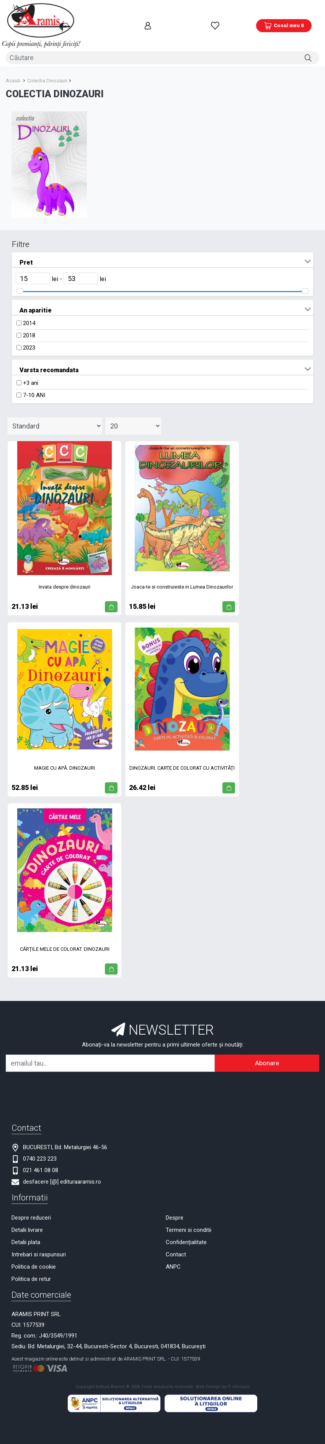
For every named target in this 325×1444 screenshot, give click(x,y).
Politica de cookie (33, 1248)
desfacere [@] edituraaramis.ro (62, 1163)
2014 (29, 304)
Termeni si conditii (188, 1211)
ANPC (173, 1248)
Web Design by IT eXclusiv (223, 1368)
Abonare (267, 1044)
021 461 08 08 (40, 1151)
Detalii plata (25, 1223)
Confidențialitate (186, 1223)
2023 (29, 329)
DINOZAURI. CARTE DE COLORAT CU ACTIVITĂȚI (182, 749)
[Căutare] (308, 41)
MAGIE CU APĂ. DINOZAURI (64, 749)
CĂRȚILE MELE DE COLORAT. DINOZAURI (64, 930)
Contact (176, 1236)
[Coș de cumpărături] (284, 17)
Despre (174, 1199)
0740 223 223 (40, 1140)
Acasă (13, 62)
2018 (29, 317)
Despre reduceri (31, 1199)
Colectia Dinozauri (47, 62)
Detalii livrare (27, 1211)
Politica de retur (31, 1260)
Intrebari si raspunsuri (38, 1236)
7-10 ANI (34, 376)
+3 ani (30, 364)
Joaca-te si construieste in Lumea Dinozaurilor (182, 568)
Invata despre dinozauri (64, 568)
